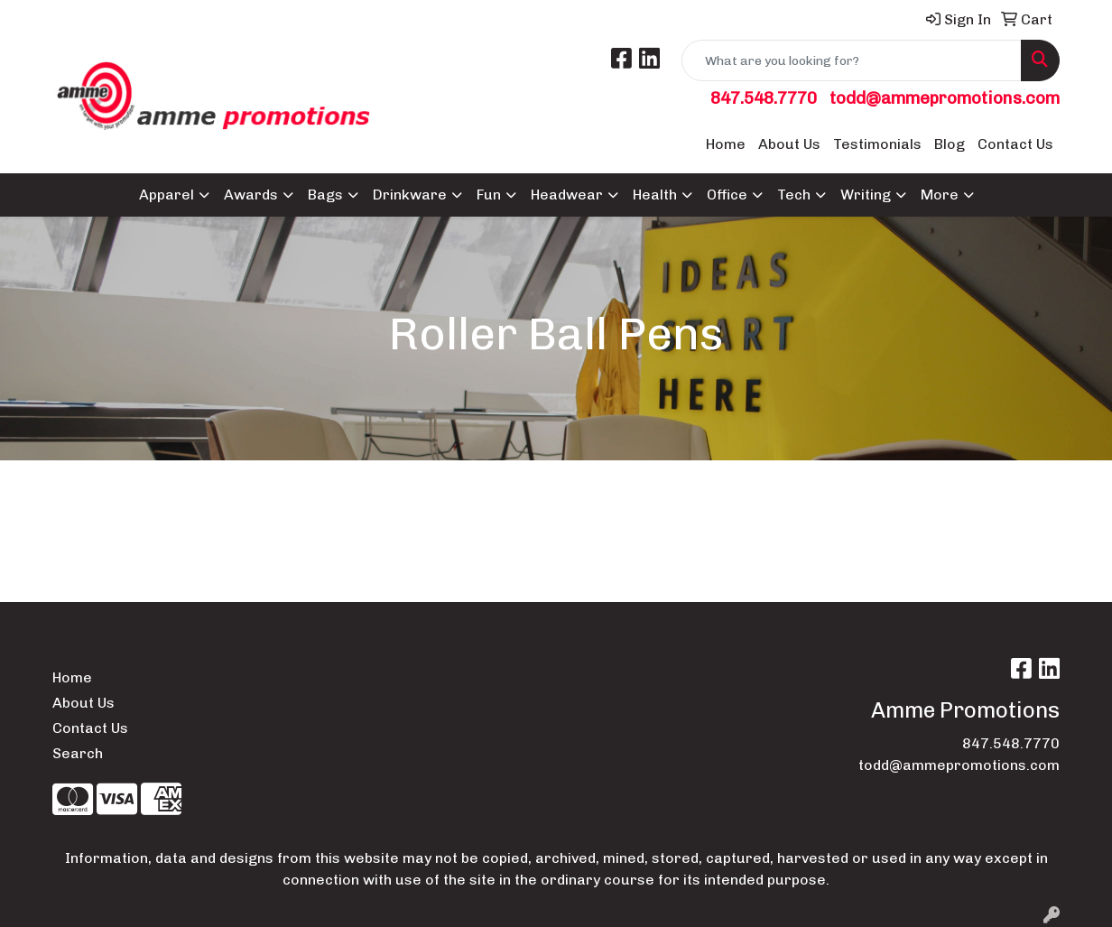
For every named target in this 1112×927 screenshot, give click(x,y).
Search (77, 753)
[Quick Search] (851, 60)
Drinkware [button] (410, 194)
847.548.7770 (763, 98)
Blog (949, 144)
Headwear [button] (567, 194)
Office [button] (727, 194)
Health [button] (655, 194)
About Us (789, 144)
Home (726, 144)
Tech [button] (794, 194)
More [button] (940, 194)
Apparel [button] (166, 194)
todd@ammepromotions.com (944, 98)
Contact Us (1015, 144)
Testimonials (877, 144)
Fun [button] (489, 194)
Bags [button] (325, 194)
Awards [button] (251, 194)
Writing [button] (865, 194)
